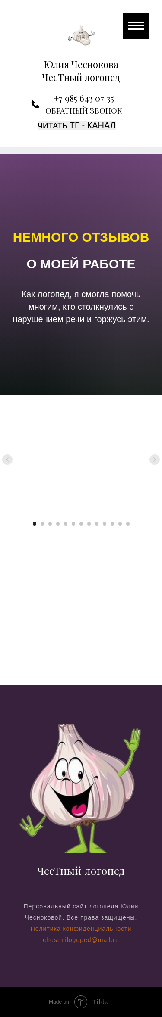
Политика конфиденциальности (81, 928)
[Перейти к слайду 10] (104, 524)
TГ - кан (87, 125)
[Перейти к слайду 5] (65, 524)
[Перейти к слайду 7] (81, 524)
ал (110, 125)
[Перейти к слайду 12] (120, 524)
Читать (54, 125)
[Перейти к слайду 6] (73, 524)
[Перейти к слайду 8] (89, 524)
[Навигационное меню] (136, 26)
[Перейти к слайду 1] (34, 524)
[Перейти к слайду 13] (128, 524)
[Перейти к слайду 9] (96, 524)
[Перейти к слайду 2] (42, 524)
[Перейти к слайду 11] (112, 524)
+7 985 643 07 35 (84, 98)
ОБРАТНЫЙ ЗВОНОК (83, 111)
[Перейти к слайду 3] (50, 524)
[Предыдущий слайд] (7, 459)
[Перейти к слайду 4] (58, 524)
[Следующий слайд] (154, 459)
